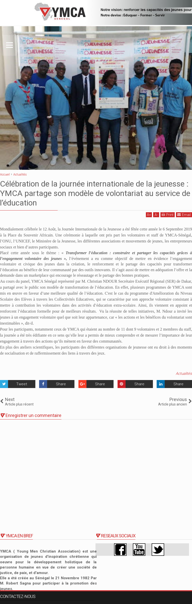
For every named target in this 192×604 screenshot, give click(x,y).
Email (184, 214)
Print (167, 214)
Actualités (184, 373)
